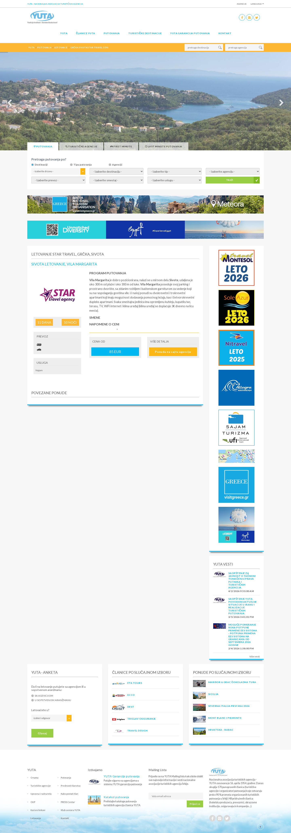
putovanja (44, 47)
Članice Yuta (85, 33)
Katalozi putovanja (116, 797)
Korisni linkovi (38, 810)
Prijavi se (195, 804)
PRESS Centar (68, 802)
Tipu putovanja (83, 164)
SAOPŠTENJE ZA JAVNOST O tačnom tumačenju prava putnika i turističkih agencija (241, 580)
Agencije (242, 4)
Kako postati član (69, 793)
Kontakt (224, 33)
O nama (34, 777)
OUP (33, 802)
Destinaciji (41, 164)
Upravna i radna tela (41, 793)
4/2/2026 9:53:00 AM (241, 591)
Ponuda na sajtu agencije (173, 351)
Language (256, 4)
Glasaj (42, 733)
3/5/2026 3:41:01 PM (241, 616)
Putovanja (112, 33)
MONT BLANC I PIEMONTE (224, 717)
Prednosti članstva (70, 785)
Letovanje (36, 818)
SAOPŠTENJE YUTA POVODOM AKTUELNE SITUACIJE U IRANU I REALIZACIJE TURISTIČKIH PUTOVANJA (242, 606)
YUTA (63, 33)
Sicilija (213, 694)
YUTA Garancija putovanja (121, 776)
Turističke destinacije (145, 33)
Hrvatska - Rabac (221, 729)
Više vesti (254, 656)
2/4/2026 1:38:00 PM (241, 648)
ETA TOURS (134, 682)
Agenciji (117, 164)
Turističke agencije (41, 785)
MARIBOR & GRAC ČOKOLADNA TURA (232, 682)
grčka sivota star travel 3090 (89, 47)
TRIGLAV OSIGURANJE (141, 718)
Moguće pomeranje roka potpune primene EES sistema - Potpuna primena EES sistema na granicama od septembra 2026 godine (242, 634)
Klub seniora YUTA (70, 810)
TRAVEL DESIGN (137, 730)
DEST (130, 706)
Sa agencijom (44, 696)
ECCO (131, 694)
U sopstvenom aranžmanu (53, 700)
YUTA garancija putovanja (190, 33)
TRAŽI (229, 180)
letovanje (60, 47)
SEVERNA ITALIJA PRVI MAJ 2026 (229, 705)
